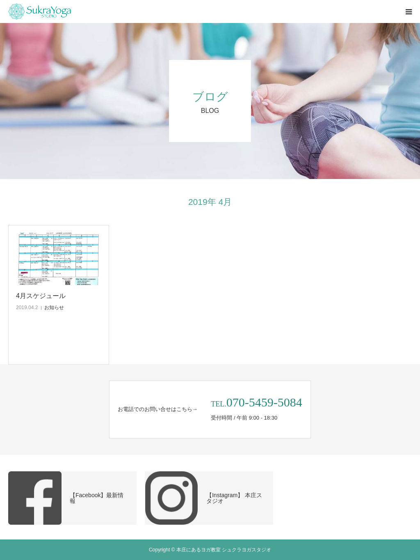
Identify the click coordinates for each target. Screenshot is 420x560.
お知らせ (54, 307)
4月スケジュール (41, 295)
